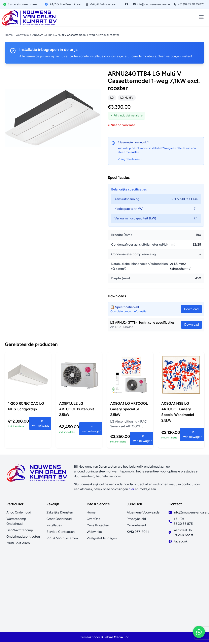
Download (191, 324)
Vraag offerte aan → (130, 159)
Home (9, 35)
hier (131, 489)
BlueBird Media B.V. (115, 637)
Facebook (180, 541)
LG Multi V (126, 97)
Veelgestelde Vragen (102, 538)
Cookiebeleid (136, 525)
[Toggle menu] (201, 17)
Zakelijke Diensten (59, 512)
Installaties (54, 525)
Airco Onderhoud (18, 512)
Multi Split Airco (18, 543)
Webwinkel (22, 35)
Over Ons (93, 519)
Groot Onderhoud (59, 519)
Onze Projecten (98, 525)
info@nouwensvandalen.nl (151, 4)
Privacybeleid (136, 519)
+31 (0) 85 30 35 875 (189, 4)
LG (112, 97)
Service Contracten (60, 532)
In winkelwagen (41, 423)
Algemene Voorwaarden (144, 512)
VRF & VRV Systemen (62, 538)
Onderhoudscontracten (23, 536)
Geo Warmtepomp (19, 530)
